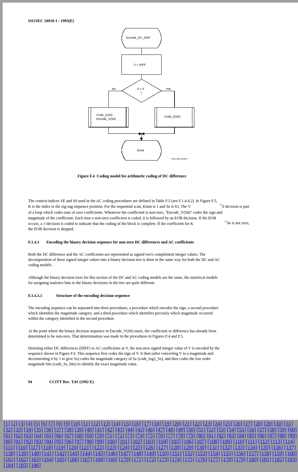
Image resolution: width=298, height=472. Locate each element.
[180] (252, 459)
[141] (48, 453)
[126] (149, 447)
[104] (162, 441)
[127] (162, 447)
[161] (9, 459)
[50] (190, 429)
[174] (176, 459)
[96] (69, 441)
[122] (98, 447)
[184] (9, 465)
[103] (149, 441)
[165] (61, 459)
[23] (207, 423)
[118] (47, 447)
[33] (18, 429)
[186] (35, 465)
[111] (251, 441)
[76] (160, 435)
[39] (79, 429)
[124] (123, 447)
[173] (163, 459)
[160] (291, 453)
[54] (231, 429)
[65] (48, 435)
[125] (136, 447)
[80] (200, 435)
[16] (136, 423)
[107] (200, 441)
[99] (99, 441)
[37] (58, 429)
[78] (180, 435)
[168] (99, 459)
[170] (124, 459)
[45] (140, 429)
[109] (226, 441)
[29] (268, 423)
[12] (95, 423)
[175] (188, 459)
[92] (28, 441)
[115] (9, 447)
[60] (292, 429)
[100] (111, 441)
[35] (38, 429)
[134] (252, 447)
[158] (265, 453)
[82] (221, 435)
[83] (231, 435)
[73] (129, 435)
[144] (86, 453)
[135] (264, 447)
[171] (137, 459)
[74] (140, 435)
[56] (251, 429)
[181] (265, 459)
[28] (258, 423)
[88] (282, 435)
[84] (241, 435)
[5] (37, 423)
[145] (99, 453)
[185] (22, 465)
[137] (290, 447)
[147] (124, 453)
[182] (278, 459)
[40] (89, 429)
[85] (251, 435)
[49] (180, 429)
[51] (200, 429)
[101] (123, 441)
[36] (48, 429)
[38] (69, 429)
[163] (35, 459)
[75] (150, 435)
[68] (79, 435)
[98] (89, 441)
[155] (227, 453)
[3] (22, 423)
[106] (188, 441)
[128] (175, 447)
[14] (116, 423)
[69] (89, 435)
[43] (119, 429)
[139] (22, 453)
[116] (21, 447)
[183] (291, 459)
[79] (190, 435)
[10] (75, 423)
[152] (188, 453)
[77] (170, 435)
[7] (52, 423)
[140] (35, 453)
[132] (226, 447)
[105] (175, 441)
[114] (289, 441)
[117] (34, 447)
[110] (238, 441)
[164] (48, 459)
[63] (28, 435)
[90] (8, 441)
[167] (86, 459)
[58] (272, 429)
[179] (240, 459)
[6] (44, 423)
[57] (261, 429)
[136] (277, 447)
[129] (187, 447)
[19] (166, 423)
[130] (200, 447)
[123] (111, 447)
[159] (278, 453)
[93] (38, 441)
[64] (38, 435)
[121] (85, 447)
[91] (18, 441)
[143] (73, 453)
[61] (8, 435)
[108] (213, 441)
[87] (272, 435)
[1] (7, 423)
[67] (69, 435)
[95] (58, 441)
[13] (105, 423)
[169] (112, 459)
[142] (61, 453)
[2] (14, 423)
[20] (177, 423)
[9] (67, 423)
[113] (276, 441)
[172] (150, 459)
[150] (163, 453)
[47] (160, 429)
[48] (170, 429)
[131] (213, 447)
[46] (150, 429)
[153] (201, 453)
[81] (211, 435)
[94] (48, 441)
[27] (247, 423)
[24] (217, 423)
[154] (214, 453)
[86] (261, 435)
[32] (8, 429)
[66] (58, 435)
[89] (292, 435)
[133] (239, 447)
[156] (240, 453)
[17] (146, 423)
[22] (197, 423)
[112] (264, 441)
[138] (9, 453)
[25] (227, 423)
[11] (85, 423)
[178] (227, 459)
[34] (28, 429)
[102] (136, 441)
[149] (150, 453)
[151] (176, 453)
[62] (18, 435)
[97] (79, 441)
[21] (187, 423)
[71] (109, 435)
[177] (214, 459)
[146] (112, 453)
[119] (59, 447)
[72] (119, 435)
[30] (278, 423)
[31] (288, 423)
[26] (237, 423)
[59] (282, 429)
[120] (72, 447)
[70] (99, 435)
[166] (73, 459)
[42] (109, 429)
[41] (99, 429)
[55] (241, 429)
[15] (126, 423)
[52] (211, 429)
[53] (221, 429)
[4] (29, 423)
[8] (59, 423)
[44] (129, 429)
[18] (156, 423)
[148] (137, 453)
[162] (22, 459)
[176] (201, 459)
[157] (252, 453)
